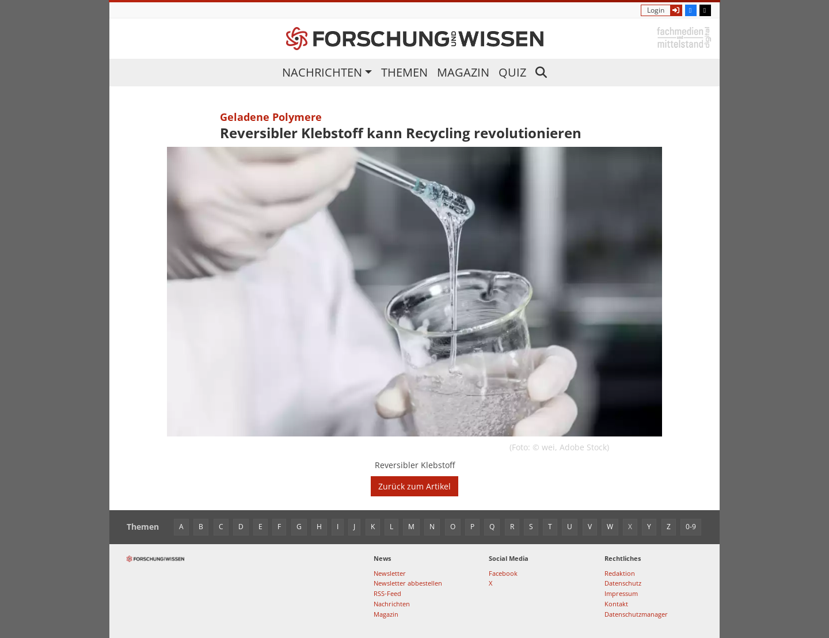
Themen (404, 72)
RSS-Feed (387, 593)
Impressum (621, 593)
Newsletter (390, 573)
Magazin (463, 72)
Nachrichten (322, 72)
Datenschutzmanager (636, 614)
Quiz (512, 72)
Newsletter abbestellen (408, 583)
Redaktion (619, 573)
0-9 (691, 526)
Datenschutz (622, 583)
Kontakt (616, 603)
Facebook (503, 573)
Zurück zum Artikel (414, 486)
